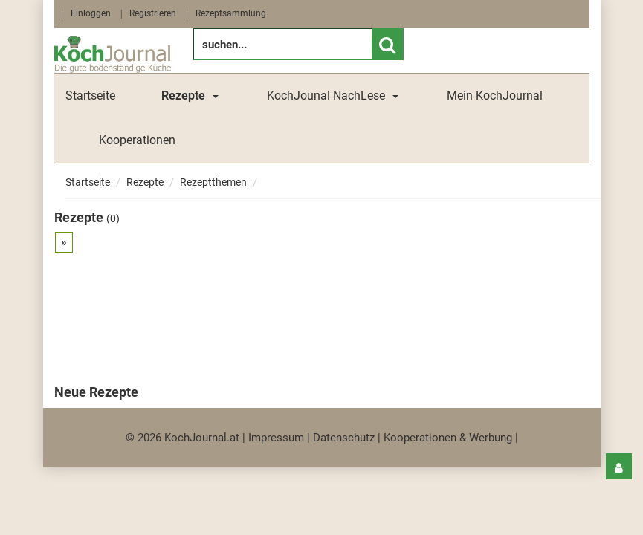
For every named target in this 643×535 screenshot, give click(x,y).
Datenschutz (344, 437)
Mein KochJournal (495, 95)
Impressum (276, 437)
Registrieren (152, 13)
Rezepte (145, 182)
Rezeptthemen (213, 182)
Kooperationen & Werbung (448, 437)
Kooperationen (137, 140)
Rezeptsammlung (231, 13)
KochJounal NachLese (326, 95)
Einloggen (91, 13)
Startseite (90, 95)
